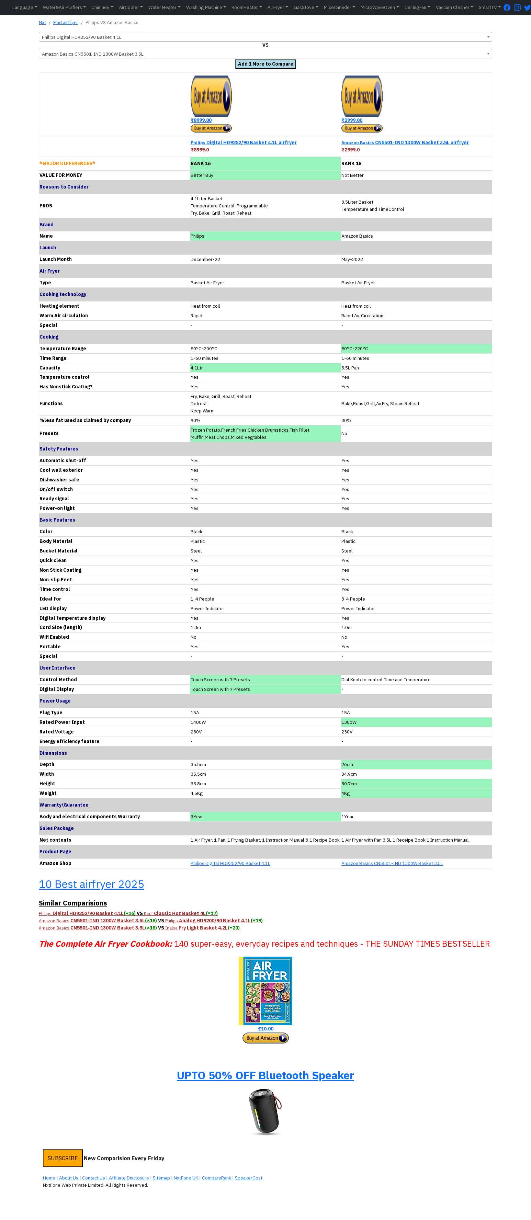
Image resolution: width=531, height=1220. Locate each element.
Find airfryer (65, 22)
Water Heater (162, 7)
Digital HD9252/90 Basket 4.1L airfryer (244, 142)
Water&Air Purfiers (62, 7)
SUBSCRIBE (63, 1158)
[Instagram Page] (519, 7)
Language (22, 7)
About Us (68, 1178)
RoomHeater (244, 7)
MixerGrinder (337, 7)
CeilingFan (415, 7)
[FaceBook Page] (509, 7)
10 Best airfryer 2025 (91, 884)
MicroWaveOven (378, 7)
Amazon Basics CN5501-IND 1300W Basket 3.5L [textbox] (93, 54)
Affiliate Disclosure (129, 1178)
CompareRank (216, 1178)
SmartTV (488, 7)
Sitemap (161, 1178)
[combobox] (265, 37)
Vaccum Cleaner (453, 7)
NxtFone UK (186, 1178)
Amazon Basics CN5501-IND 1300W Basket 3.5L (392, 863)
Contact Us (93, 1178)
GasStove (304, 7)
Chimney (100, 7)
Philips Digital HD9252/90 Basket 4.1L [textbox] (82, 37)
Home (49, 1178)
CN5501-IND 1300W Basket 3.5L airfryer (405, 142)
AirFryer (276, 7)
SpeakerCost (248, 1178)
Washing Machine (204, 7)
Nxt (42, 22)
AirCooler (129, 7)
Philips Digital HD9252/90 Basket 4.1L (230, 863)
